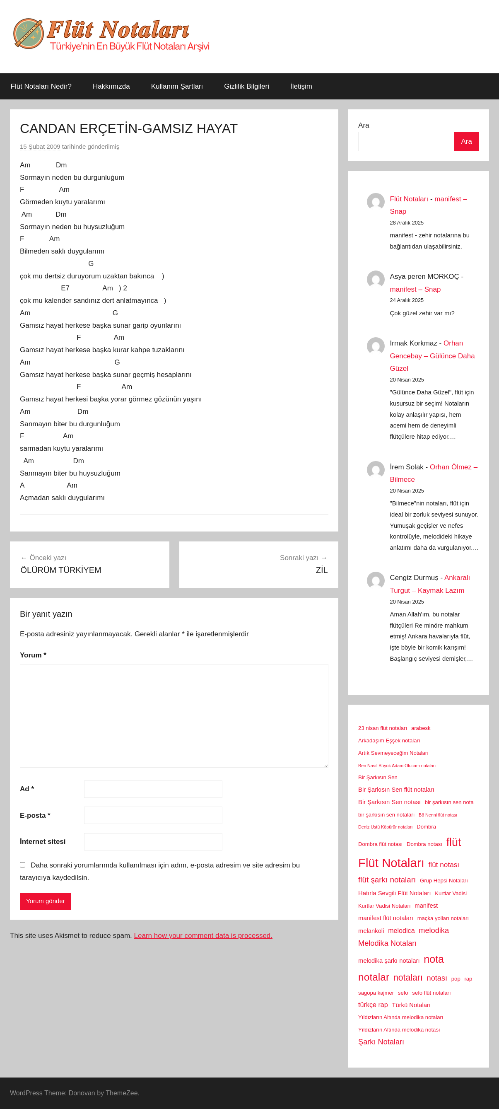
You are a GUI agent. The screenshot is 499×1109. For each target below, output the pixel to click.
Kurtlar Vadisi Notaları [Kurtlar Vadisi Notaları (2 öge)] (384, 906)
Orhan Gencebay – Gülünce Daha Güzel (432, 355)
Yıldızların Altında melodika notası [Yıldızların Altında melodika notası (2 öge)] (399, 1030)
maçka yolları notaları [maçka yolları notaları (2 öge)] (443, 918)
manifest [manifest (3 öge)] (426, 905)
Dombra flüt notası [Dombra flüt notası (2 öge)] (380, 844)
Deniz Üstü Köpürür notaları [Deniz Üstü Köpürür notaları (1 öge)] (385, 826)
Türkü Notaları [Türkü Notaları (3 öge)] (411, 1005)
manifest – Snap (415, 289)
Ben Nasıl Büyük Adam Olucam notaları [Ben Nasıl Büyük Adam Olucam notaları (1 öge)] (397, 765)
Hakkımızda (111, 86)
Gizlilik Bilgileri (246, 86)
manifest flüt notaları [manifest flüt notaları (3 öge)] (385, 918)
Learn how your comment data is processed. (203, 936)
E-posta (35, 815)
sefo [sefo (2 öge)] (403, 993)
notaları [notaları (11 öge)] (408, 978)
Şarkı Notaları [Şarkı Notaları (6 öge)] (381, 1042)
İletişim (301, 86)
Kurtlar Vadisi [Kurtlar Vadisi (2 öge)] (451, 893)
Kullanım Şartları (177, 86)
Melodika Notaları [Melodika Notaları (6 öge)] (387, 943)
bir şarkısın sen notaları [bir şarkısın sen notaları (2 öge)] (386, 815)
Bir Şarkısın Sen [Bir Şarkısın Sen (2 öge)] (378, 777)
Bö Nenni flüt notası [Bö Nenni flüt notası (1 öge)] (438, 814)
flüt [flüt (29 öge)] (453, 842)
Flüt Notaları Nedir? (41, 86)
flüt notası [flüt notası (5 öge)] (444, 864)
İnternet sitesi (43, 842)
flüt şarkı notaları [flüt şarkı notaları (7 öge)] (387, 879)
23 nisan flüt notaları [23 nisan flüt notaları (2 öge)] (382, 728)
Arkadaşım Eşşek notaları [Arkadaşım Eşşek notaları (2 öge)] (389, 740)
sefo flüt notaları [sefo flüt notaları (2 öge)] (431, 993)
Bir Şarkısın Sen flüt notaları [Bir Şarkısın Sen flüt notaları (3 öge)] (396, 789)
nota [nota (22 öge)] (434, 959)
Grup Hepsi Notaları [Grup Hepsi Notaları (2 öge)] (444, 880)
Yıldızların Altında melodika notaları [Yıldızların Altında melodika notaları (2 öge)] (401, 1017)
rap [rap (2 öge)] (468, 979)
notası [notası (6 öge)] (437, 978)
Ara (363, 125)
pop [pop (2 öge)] (455, 979)
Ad (27, 789)
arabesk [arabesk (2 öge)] (421, 728)
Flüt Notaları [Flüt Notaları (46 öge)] (391, 863)
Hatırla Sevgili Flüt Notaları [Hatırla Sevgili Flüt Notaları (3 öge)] (394, 893)
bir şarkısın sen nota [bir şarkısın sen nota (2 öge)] (449, 802)
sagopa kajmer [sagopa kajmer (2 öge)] (376, 993)
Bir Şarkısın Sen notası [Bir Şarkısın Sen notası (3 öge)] (389, 802)
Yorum (33, 655)
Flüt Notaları (409, 199)
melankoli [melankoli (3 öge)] (371, 931)
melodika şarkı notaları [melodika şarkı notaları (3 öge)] (388, 960)
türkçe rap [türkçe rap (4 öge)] (373, 1004)
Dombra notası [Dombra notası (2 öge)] (424, 844)
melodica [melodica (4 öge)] (401, 930)
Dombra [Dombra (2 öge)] (426, 827)
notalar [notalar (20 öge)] (373, 977)
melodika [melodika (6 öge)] (434, 930)
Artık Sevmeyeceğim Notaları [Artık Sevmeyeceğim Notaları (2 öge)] (393, 753)
